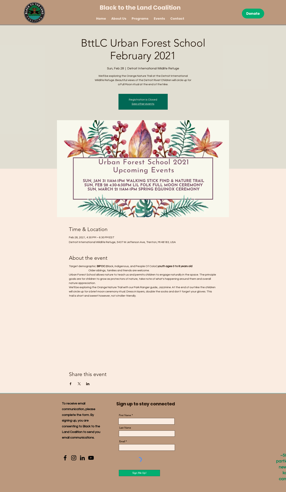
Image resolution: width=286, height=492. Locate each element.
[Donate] (253, 13)
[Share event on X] (79, 383)
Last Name (125, 427)
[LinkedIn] (82, 457)
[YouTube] (91, 457)
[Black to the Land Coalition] (143, 7)
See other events (143, 103)
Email (122, 441)
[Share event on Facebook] (70, 383)
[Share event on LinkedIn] (87, 383)
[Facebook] (65, 457)
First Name (125, 415)
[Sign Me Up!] (139, 473)
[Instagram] (73, 457)
